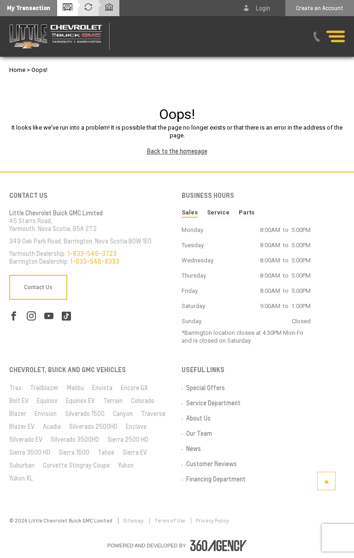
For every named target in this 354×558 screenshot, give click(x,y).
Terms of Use (170, 520)
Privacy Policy (212, 520)
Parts (246, 212)
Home (17, 69)
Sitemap (134, 520)
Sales (190, 212)
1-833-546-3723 (92, 253)
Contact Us (38, 287)
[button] (28, 8)
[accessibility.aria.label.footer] (218, 545)
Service (218, 212)
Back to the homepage (177, 151)
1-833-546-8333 (94, 261)
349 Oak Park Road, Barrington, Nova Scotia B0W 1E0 (80, 241)
